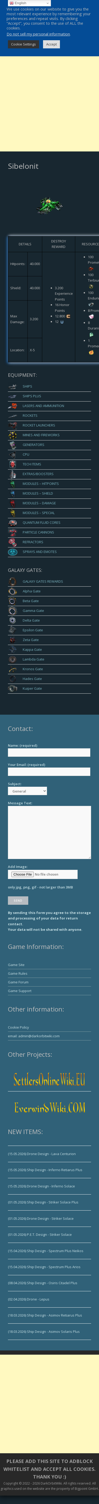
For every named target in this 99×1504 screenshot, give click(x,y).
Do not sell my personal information (38, 34)
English (18, 3)
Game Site (16, 964)
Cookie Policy (18, 1027)
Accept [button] (51, 44)
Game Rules (17, 973)
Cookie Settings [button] (23, 44)
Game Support (19, 990)
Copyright (10, 1483)
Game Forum (18, 982)
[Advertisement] (49, 102)
